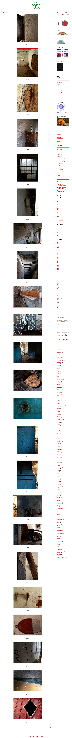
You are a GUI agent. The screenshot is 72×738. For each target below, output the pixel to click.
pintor (58, 506)
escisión (58, 403)
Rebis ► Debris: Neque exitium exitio (63, 184)
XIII (57, 242)
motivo (58, 475)
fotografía (59, 422)
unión (58, 547)
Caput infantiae (60, 138)
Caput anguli (59, 131)
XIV (57, 201)
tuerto (58, 544)
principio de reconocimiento (62, 509)
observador (59, 486)
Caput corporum (60, 135)
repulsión (58, 520)
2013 (59, 152)
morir (58, 473)
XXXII (58, 255)
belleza (58, 363)
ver (57, 555)
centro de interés (60, 378)
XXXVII (58, 260)
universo (58, 549)
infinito (58, 451)
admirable (59, 349)
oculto (58, 487)
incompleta (59, 449)
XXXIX (58, 208)
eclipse (58, 401)
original (58, 495)
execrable (59, 413)
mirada (58, 468)
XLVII (58, 216)
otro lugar (59, 498)
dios (57, 397)
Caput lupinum (60, 140)
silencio (58, 536)
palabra (58, 500)
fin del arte (59, 417)
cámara (58, 368)
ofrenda (58, 489)
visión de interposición (61, 557)
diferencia (59, 392)
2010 (59, 175)
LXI (57, 284)
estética (58, 406)
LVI (57, 279)
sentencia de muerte (61, 533)
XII (57, 294)
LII (57, 273)
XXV (58, 247)
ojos (57, 490)
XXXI (58, 205)
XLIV (58, 265)
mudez (58, 476)
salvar (58, 528)
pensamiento (59, 502)
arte (57, 354)
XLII (57, 262)
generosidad (59, 432)
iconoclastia (59, 441)
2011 (59, 156)
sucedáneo (59, 541)
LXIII (58, 285)
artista (58, 355)
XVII (57, 295)
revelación (59, 522)
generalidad (59, 428)
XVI (57, 299)
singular (58, 538)
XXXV (58, 302)
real (57, 512)
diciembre (61, 158)
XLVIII (58, 268)
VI (57, 232)
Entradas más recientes (8, 727)
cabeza (58, 365)
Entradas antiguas (48, 727)
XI (57, 200)
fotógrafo (58, 424)
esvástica (59, 409)
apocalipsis (59, 352)
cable (58, 366)
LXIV (58, 287)
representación (60, 519)
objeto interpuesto (60, 484)
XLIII (58, 264)
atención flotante (60, 357)
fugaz (58, 427)
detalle (58, 390)
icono (58, 440)
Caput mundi (59, 141)
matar (58, 463)
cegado (58, 374)
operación (59, 492)
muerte (58, 478)
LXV (57, 288)
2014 (59, 151)
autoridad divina (60, 360)
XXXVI (58, 258)
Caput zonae (59, 145)
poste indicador (60, 508)
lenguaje (58, 462)
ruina (58, 527)
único (58, 546)
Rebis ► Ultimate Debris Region (62, 191)
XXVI (58, 249)
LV (57, 277)
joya (57, 460)
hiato (58, 436)
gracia (58, 433)
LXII (57, 212)
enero (60, 172)
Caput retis (59, 142)
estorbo (58, 408)
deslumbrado (59, 389)
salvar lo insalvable (60, 530)
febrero (60, 171)
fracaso (58, 425)
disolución (59, 400)
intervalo (58, 457)
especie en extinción (61, 405)
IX (57, 236)
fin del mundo (59, 419)
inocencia (59, 452)
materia (58, 465)
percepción (59, 503)
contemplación (60, 379)
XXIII (58, 204)
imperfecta (59, 446)
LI (57, 272)
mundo (58, 479)
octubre (61, 159)
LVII (57, 280)
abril (60, 165)
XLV (57, 211)
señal (58, 535)
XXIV (58, 246)
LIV (57, 276)
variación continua (60, 551)
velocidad (59, 554)
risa (57, 525)
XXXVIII (58, 206)
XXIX (58, 253)
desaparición (59, 387)
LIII (57, 275)
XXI (57, 202)
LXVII (58, 290)
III (57, 228)
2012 (59, 154)
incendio (58, 448)
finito (58, 420)
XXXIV (5, 12)
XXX (58, 254)
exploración (59, 414)
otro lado (58, 497)
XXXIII (58, 309)
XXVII (58, 250)
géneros (58, 430)
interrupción (59, 455)
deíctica (58, 384)
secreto (58, 532)
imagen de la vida (60, 444)
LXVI (58, 221)
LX (57, 217)
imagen (58, 443)
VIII (57, 235)
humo (58, 438)
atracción (58, 359)
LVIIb (58, 281)
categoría (59, 373)
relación (58, 516)
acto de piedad (60, 347)
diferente (58, 394)
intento (58, 454)
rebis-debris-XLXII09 (62, 185)
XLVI (58, 266)
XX (57, 245)
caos (58, 370)
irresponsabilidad (60, 459)
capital (58, 371)
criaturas (58, 381)
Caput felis (59, 137)
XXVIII (58, 251)
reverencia (59, 524)
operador (58, 494)
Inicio (29, 727)
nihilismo (58, 483)
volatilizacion (59, 558)
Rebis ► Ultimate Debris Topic (62, 188)
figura (58, 416)
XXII (57, 300)
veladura (58, 552)
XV (57, 243)
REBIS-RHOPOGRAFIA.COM (36, 736)
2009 (59, 177)
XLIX (58, 269)
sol (57, 539)
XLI (57, 261)
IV (57, 230)
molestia (58, 471)
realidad (58, 514)
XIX (57, 307)
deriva (58, 386)
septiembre (61, 161)
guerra (58, 435)
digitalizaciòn (59, 395)
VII (57, 234)
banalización (59, 362)
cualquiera (59, 382)
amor (58, 351)
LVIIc (58, 283)
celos (58, 376)
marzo (60, 169)
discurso (58, 398)
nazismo (58, 481)
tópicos (58, 543)
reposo (58, 517)
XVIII (58, 306)
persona (58, 505)
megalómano (59, 467)
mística (58, 470)
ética (58, 411)
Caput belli (59, 134)
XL (57, 209)
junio (60, 163)
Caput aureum (60, 133)
